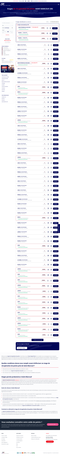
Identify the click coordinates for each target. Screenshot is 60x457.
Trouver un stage (4, 435)
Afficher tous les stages (37, 339)
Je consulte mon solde (52, 424)
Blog (17, 444)
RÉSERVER (54, 28)
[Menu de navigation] (58, 4)
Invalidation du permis (19, 437)
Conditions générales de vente (35, 437)
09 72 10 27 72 (7, 40)
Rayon (3, 30)
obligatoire (11, 380)
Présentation (3, 440)
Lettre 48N (18, 442)
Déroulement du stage (5, 444)
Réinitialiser (7, 34)
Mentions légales (33, 435)
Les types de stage (4, 437)
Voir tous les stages (22, 347)
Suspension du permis (19, 435)
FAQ (17, 445)
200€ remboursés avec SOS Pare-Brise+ (23, 29)
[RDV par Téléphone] (59, 228)
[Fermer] (59, 1)
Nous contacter (18, 447)
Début (3, 27)
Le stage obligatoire (19, 440)
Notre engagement (4, 442)
